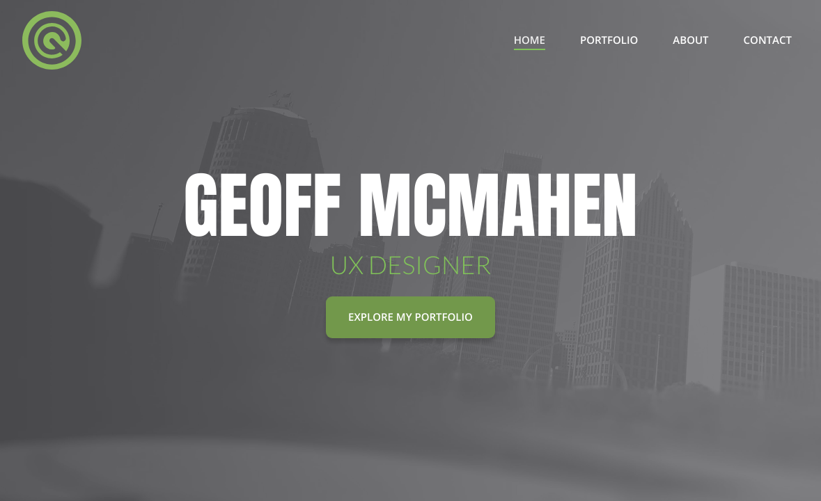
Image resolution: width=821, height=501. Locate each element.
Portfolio (609, 40)
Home (529, 40)
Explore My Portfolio (410, 317)
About (690, 40)
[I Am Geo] (51, 40)
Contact (768, 40)
